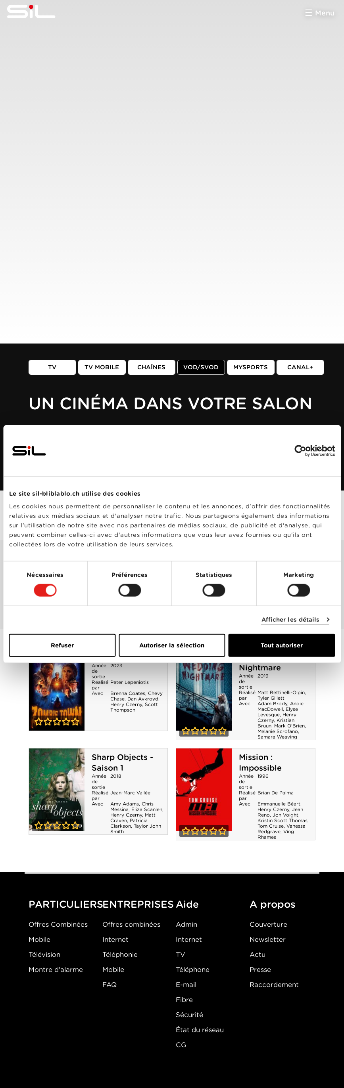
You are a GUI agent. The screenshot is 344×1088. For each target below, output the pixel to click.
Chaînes (151, 367)
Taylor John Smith (135, 828)
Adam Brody (272, 703)
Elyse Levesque (278, 712)
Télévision (44, 954)
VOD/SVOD (201, 367)
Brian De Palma (276, 793)
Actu (257, 954)
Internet (115, 939)
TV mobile (102, 367)
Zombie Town (57, 689)
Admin (186, 924)
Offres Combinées (58, 924)
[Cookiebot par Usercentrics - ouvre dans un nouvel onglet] (300, 451)
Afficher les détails (290, 619)
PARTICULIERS (66, 904)
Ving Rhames (276, 834)
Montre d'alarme (56, 969)
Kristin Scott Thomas (282, 820)
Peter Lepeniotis (129, 682)
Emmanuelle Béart (279, 804)
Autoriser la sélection (171, 645)
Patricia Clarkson (129, 823)
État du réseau (200, 1030)
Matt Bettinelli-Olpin (281, 692)
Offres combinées (131, 924)
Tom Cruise (271, 826)
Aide (187, 904)
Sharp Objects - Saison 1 (122, 762)
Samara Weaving (277, 737)
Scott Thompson (134, 707)
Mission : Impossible (260, 762)
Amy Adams (124, 804)
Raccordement (274, 985)
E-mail (186, 985)
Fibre (184, 1000)
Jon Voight (285, 815)
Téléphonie (120, 954)
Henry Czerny (126, 704)
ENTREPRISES (138, 904)
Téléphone (192, 969)
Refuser (62, 645)
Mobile (39, 939)
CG (181, 1045)
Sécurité (189, 1015)
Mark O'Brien (289, 726)
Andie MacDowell (281, 706)
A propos (273, 904)
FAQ (109, 985)
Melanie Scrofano (278, 731)
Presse (260, 969)
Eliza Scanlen (146, 809)
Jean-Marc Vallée (130, 793)
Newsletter (268, 939)
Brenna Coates (127, 693)
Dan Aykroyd (142, 699)
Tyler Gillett (271, 698)
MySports (250, 367)
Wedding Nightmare (204, 689)
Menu (324, 13)
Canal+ (300, 367)
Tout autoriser (282, 645)
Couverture (268, 924)
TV (52, 367)
